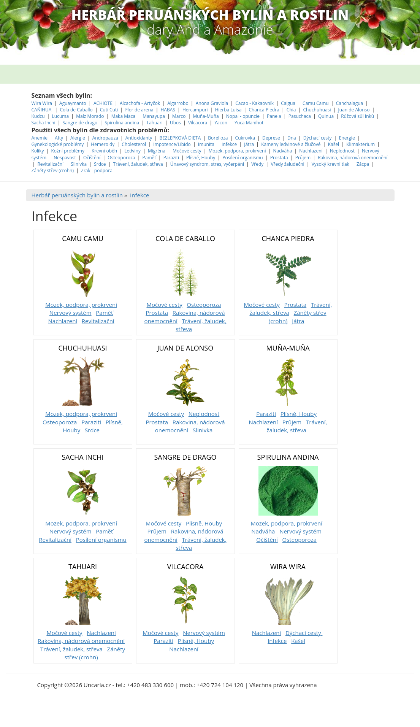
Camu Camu (316, 103)
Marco (178, 116)
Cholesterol (134, 144)
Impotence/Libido (172, 144)
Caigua (288, 103)
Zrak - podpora (97, 170)
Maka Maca (123, 116)
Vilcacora (198, 122)
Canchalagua (349, 103)
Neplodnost (342, 151)
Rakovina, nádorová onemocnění (352, 157)
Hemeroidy (102, 144)
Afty (59, 138)
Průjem (303, 157)
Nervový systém (70, 312)
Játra (249, 144)
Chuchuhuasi (317, 109)
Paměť (149, 157)
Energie (347, 138)
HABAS (168, 109)
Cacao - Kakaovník (254, 103)
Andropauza (105, 138)
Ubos (175, 122)
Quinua (326, 116)
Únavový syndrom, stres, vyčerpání (208, 164)
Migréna (156, 151)
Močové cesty (187, 151)
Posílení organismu (243, 157)
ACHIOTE (103, 103)
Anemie (40, 138)
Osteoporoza (121, 157)
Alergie (77, 138)
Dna (291, 138)
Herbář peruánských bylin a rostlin (77, 195)
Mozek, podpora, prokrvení (237, 151)
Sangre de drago (80, 122)
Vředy (257, 164)
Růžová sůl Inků (357, 116)
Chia (291, 109)
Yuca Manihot (249, 122)
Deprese (271, 138)
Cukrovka (245, 138)
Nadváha (282, 151)
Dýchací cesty (318, 138)
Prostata (279, 157)
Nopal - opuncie (243, 116)
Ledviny (132, 151)
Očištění (91, 157)
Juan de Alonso (354, 109)
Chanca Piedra (265, 109)
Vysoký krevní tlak (330, 164)
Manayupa (154, 116)
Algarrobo (178, 103)
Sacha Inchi (44, 122)
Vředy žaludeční (287, 164)
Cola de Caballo (77, 109)
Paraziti (171, 157)
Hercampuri (195, 109)
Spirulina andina (122, 122)
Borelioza (218, 138)
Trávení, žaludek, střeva (138, 164)
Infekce (229, 144)
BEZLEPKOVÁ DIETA (180, 138)
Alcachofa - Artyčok (140, 103)
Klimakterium (360, 144)
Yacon (220, 122)
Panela (274, 116)
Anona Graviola (213, 103)
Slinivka (79, 164)
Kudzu (38, 116)
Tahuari (155, 122)
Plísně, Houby (200, 157)
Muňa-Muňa (206, 116)
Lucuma (61, 116)
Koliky (38, 151)
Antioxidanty (138, 138)
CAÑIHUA (42, 109)
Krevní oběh (104, 151)
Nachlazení (310, 151)
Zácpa (363, 164)
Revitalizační (50, 164)
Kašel (333, 144)
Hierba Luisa (229, 109)
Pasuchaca (300, 116)
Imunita (206, 144)
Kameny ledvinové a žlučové (290, 144)
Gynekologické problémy (58, 144)
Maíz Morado (90, 116)
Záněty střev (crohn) (53, 170)
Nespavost (65, 157)
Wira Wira (43, 103)
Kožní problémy (67, 151)
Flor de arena (139, 109)
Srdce (100, 164)
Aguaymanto (72, 103)
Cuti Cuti (109, 109)
